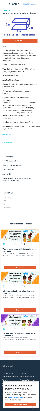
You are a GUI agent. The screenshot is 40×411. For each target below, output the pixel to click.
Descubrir (23, 373)
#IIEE (4, 200)
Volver (7, 11)
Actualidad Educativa (27, 377)
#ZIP (4, 204)
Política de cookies (16, 397)
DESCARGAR (20, 41)
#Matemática (6, 208)
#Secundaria (6, 197)
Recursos (5, 380)
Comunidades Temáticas (10, 377)
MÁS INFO (20, 268)
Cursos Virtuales (7, 373)
